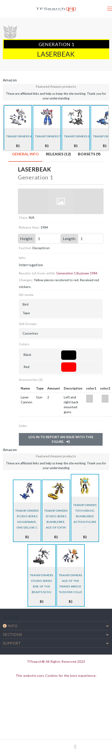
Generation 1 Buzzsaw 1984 (76, 273)
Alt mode (26, 295)
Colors (24, 344)
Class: (23, 217)
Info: (22, 258)
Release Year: (29, 227)
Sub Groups (28, 324)
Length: (69, 238)
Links (23, 426)
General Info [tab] (25, 154)
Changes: (26, 280)
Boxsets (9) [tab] (89, 154)
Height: (27, 238)
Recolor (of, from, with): (37, 273)
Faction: (25, 248)
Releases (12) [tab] (58, 154)
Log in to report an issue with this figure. (60, 439)
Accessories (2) (31, 380)
